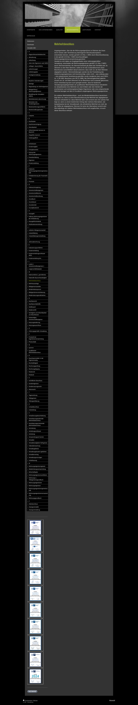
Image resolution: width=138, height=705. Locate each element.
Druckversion (27, 700)
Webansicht (112, 700)
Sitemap (35, 700)
